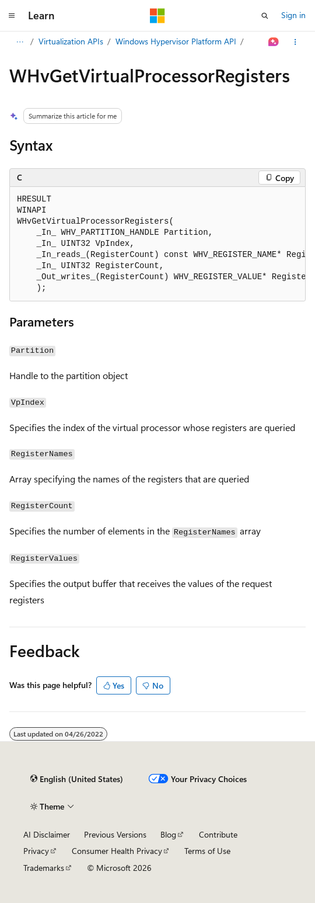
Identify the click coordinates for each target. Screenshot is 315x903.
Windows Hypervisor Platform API (176, 41)
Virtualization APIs (70, 41)
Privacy (36, 850)
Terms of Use (207, 850)
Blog (168, 834)
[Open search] (264, 15)
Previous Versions (115, 834)
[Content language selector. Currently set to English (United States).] (76, 779)
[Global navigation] (11, 15)
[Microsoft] (157, 15)
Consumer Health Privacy (117, 850)
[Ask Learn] (273, 42)
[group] (157, 244)
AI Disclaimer (46, 834)
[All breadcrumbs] (19, 42)
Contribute (218, 834)
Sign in (293, 14)
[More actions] (295, 42)
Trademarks (43, 867)
